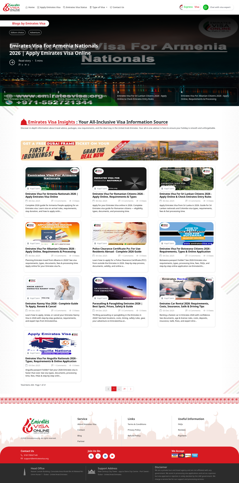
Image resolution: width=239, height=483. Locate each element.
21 (124, 388)
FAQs (180, 424)
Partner (81, 441)
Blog (79, 435)
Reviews (182, 429)
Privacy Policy (134, 429)
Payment (182, 435)
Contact (81, 429)
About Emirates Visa (86, 424)
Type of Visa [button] (97, 7)
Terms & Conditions (137, 424)
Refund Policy (134, 435)
